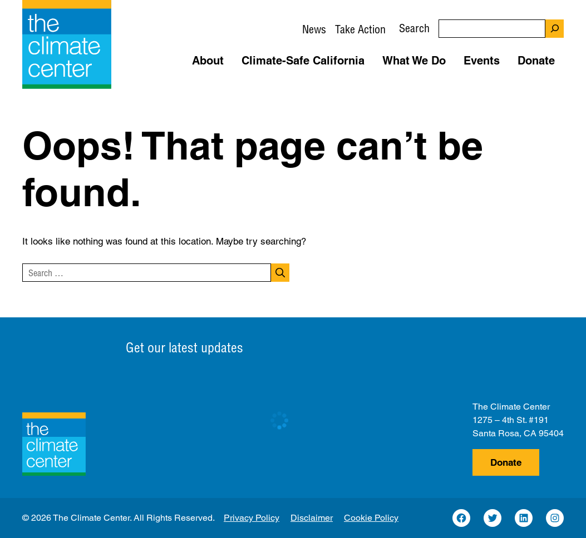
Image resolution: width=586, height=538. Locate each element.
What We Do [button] (414, 60)
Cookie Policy (371, 517)
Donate (505, 462)
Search (414, 28)
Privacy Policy (251, 517)
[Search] (554, 28)
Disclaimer (311, 517)
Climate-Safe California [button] (303, 60)
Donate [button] (536, 60)
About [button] (208, 60)
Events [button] (482, 60)
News (314, 29)
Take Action (360, 29)
